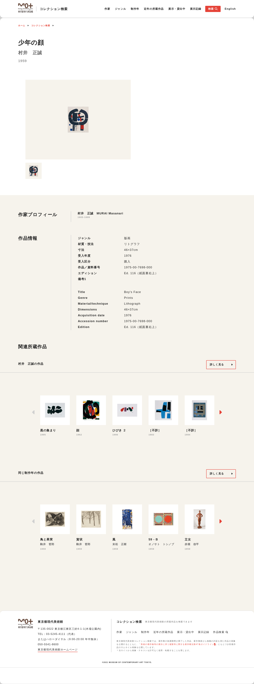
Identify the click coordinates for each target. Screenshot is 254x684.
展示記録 (195, 8)
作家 (107, 8)
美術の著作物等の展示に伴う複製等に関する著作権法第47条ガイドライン (177, 644)
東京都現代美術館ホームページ (58, 649)
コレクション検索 (40, 25)
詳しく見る (217, 364)
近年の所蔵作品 (154, 8)
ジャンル (120, 8)
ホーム (21, 25)
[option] (78, 119)
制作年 (135, 8)
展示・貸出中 (176, 8)
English (230, 8)
